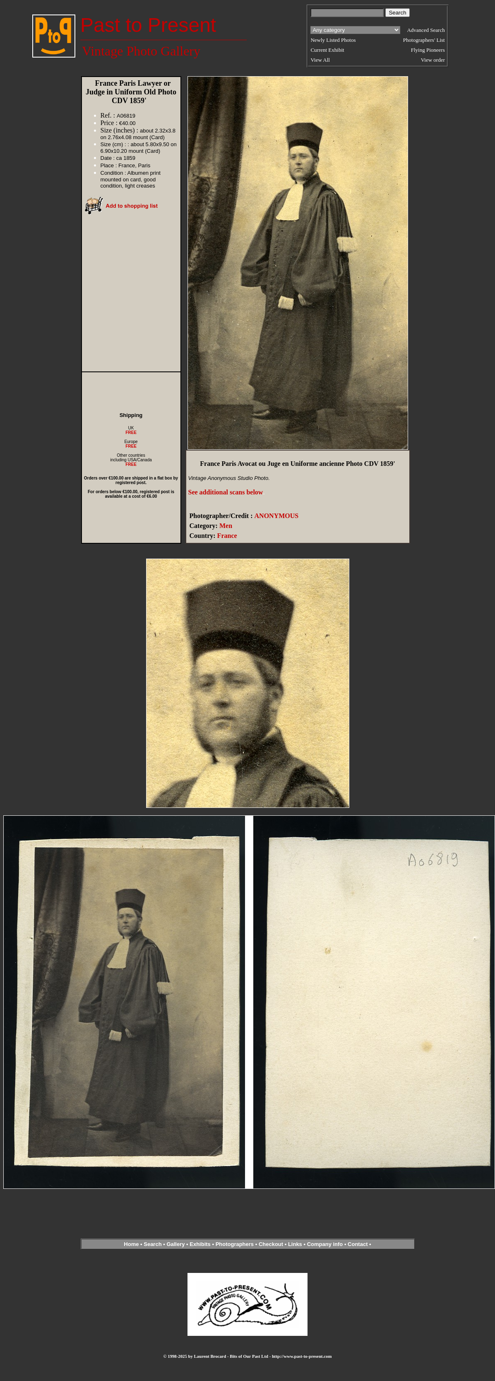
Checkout (271, 1244)
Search (152, 1244)
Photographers (235, 1244)
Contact (358, 1244)
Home (131, 1244)
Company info (325, 1244)
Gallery (175, 1244)
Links (295, 1244)
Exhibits (200, 1244)
